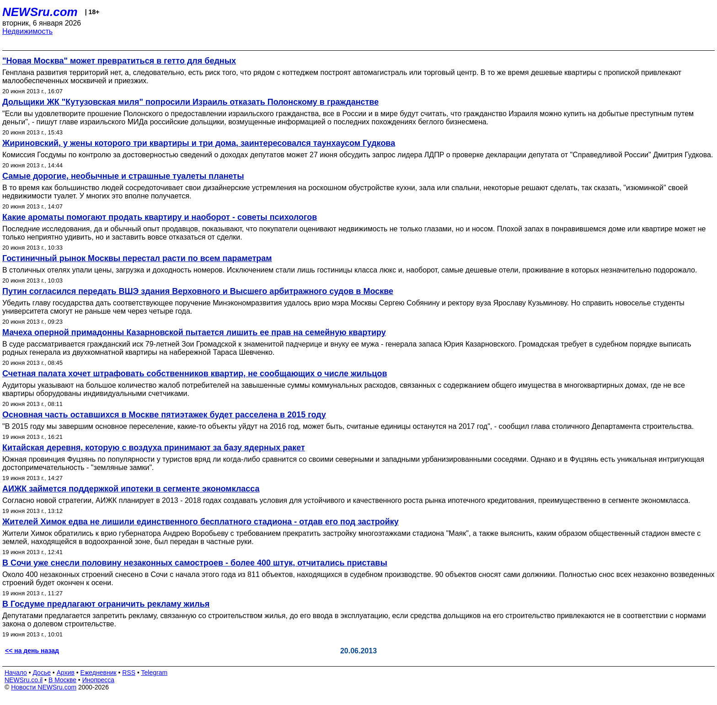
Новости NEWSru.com (43, 687)
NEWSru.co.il (24, 680)
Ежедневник (98, 672)
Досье (41, 672)
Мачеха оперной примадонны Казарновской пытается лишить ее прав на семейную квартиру (194, 332)
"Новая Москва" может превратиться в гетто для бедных (119, 60)
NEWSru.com (40, 12)
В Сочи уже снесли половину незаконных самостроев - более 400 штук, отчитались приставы (194, 562)
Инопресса (98, 680)
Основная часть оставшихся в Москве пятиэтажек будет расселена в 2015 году (164, 414)
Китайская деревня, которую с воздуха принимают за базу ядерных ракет (153, 447)
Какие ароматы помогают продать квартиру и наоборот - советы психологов (159, 217)
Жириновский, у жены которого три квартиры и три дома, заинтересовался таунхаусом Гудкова (198, 143)
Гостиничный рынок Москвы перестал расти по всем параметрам (137, 258)
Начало (16, 672)
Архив (66, 672)
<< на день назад (32, 650)
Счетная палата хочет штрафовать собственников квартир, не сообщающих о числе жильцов (194, 373)
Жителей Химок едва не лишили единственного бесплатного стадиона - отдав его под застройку (200, 521)
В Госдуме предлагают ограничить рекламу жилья (105, 604)
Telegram (154, 672)
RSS (128, 672)
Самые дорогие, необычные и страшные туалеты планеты (123, 176)
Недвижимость (27, 31)
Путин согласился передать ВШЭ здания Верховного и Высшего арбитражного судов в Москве (197, 291)
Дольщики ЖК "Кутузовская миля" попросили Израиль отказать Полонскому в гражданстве (190, 102)
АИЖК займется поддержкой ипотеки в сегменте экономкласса (131, 488)
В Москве (62, 680)
